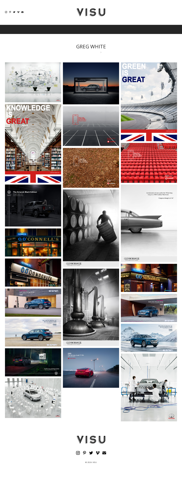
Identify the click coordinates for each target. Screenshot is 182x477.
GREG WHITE (91, 46)
